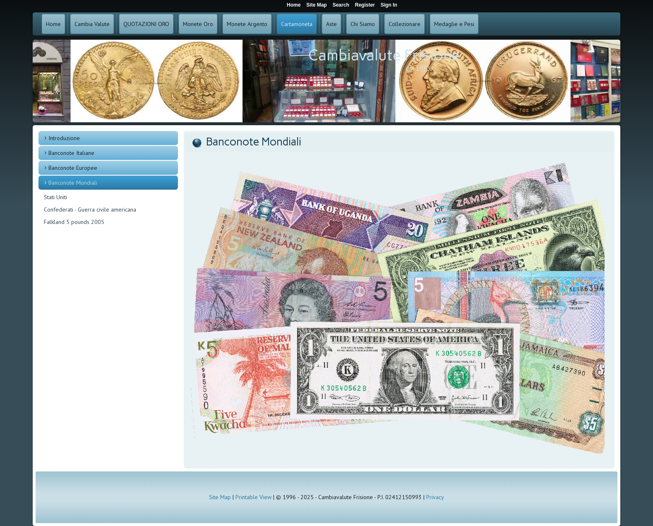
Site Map (220, 497)
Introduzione (64, 138)
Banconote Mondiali (72, 182)
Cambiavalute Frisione (384, 55)
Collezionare (404, 24)
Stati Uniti (55, 197)
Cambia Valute (92, 24)
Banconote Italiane (71, 153)
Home (53, 24)
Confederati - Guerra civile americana (90, 209)
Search (341, 5)
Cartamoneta (296, 24)
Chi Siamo (363, 24)
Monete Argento (247, 24)
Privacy (435, 497)
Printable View (253, 497)
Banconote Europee (72, 167)
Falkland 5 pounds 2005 (74, 222)
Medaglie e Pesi (454, 24)
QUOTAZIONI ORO (146, 24)
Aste (331, 24)
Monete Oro (198, 24)
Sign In (389, 5)
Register (365, 5)
